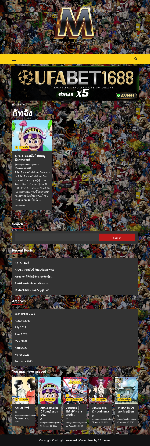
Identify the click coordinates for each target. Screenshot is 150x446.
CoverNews (86, 440)
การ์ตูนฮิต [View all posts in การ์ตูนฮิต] (24, 147)
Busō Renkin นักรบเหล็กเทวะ (31, 283)
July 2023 (20, 327)
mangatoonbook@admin (28, 165)
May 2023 (21, 340)
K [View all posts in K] (16, 399)
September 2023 (25, 313)
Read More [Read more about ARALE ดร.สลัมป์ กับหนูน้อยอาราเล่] (20, 205)
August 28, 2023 (24, 168)
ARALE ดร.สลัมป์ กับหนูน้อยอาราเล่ (34, 269)
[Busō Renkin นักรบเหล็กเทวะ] (100, 390)
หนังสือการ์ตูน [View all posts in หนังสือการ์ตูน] (124, 399)
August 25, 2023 (76, 426)
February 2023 (24, 361)
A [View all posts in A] (16, 147)
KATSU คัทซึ (22, 262)
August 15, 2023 (127, 422)
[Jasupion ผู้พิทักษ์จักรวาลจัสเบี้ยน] (75, 390)
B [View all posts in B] (93, 399)
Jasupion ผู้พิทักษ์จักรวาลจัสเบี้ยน (33, 276)
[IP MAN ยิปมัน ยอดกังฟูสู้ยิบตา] (126, 390)
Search (17, 224)
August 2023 (23, 320)
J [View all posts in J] (67, 396)
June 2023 (21, 334)
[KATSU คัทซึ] (23, 390)
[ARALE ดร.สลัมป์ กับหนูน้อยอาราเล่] (32, 135)
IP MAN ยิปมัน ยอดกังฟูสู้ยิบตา (32, 290)
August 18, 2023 (101, 422)
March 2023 (22, 354)
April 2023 (21, 347)
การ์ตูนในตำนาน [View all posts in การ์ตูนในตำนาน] (74, 399)
